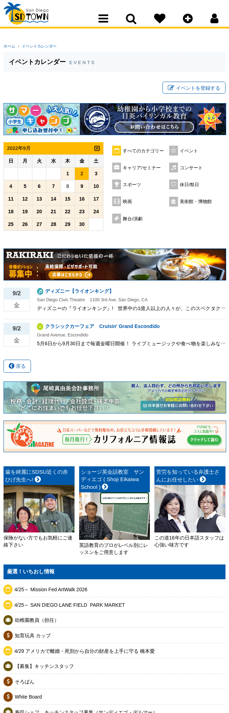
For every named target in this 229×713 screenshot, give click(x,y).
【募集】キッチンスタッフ (44, 668)
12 (25, 201)
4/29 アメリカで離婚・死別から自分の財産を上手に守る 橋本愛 (84, 653)
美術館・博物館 (196, 203)
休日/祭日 (189, 186)
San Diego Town (34, 19)
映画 (127, 203)
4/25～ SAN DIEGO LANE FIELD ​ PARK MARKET (69, 607)
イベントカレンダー (36, 46)
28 (53, 226)
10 (96, 188)
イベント (189, 153)
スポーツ (132, 186)
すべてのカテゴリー (143, 153)
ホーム (9, 46)
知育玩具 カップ (33, 638)
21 (53, 213)
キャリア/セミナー (142, 170)
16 (82, 201)
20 (39, 213)
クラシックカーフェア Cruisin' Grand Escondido (102, 328)
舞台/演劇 (132, 221)
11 (11, 201)
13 (39, 201)
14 (53, 201)
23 (82, 213)
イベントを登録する (194, 89)
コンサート (191, 170)
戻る (17, 368)
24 (96, 213)
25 (11, 226)
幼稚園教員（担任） (37, 622)
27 (39, 226)
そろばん (24, 684)
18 (11, 213)
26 (25, 226)
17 (96, 201)
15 (68, 201)
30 (82, 226)
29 (68, 226)
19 (25, 213)
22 (68, 213)
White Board (28, 699)
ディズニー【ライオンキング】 (79, 293)
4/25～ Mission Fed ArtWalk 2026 (50, 591)
